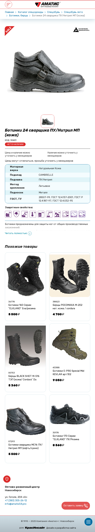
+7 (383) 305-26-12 (16, 500)
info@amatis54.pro (15, 503)
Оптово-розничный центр (22, 488)
